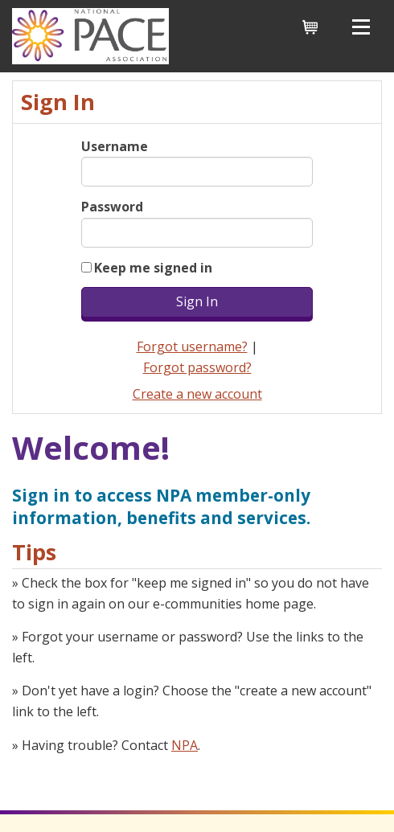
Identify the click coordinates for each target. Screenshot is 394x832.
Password (112, 206)
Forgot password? (197, 367)
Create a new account (197, 394)
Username (114, 146)
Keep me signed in (153, 268)
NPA (184, 745)
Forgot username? (192, 346)
